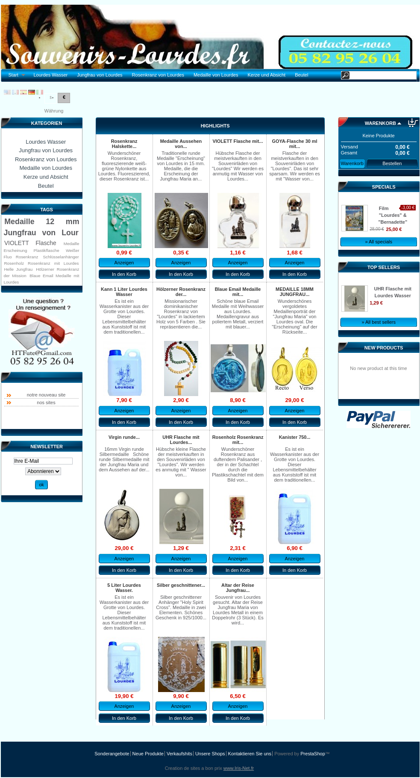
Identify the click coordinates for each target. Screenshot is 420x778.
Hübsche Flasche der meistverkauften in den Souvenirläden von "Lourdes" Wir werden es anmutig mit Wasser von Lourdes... (238, 166)
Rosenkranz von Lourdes (158, 74)
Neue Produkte (148, 753)
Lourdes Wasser (50, 74)
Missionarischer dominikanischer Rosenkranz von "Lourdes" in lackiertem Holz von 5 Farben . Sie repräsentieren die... (181, 314)
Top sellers (383, 267)
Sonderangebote (111, 753)
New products (383, 347)
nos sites (46, 402)
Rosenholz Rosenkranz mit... (238, 440)
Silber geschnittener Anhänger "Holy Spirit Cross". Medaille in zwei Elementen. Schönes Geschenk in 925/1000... (181, 607)
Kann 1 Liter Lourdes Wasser (124, 292)
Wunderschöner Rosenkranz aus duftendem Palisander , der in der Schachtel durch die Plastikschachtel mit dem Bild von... (238, 464)
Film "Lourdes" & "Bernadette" (392, 215)
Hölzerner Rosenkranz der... (181, 292)
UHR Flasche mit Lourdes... (180, 440)
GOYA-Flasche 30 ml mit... (294, 144)
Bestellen (392, 163)
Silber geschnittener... (181, 585)
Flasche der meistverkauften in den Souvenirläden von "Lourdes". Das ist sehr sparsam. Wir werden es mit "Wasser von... (294, 166)
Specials (384, 186)
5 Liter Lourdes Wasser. (124, 588)
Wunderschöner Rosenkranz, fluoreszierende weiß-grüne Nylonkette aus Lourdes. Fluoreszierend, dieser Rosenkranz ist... (124, 166)
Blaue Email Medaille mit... (238, 292)
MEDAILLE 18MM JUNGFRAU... (295, 292)
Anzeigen (124, 262)
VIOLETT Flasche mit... (238, 141)
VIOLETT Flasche (30, 243)
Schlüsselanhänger (61, 256)
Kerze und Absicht (266, 74)
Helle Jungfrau (18, 269)
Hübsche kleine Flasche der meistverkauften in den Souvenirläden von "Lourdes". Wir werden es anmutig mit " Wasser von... (181, 462)
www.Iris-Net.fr (238, 768)
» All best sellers (378, 322)
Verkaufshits (179, 753)
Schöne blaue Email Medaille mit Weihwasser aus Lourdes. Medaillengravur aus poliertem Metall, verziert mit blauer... (238, 314)
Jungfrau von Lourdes (99, 74)
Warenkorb (380, 123)
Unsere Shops (210, 753)
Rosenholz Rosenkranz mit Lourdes (41, 263)
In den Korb (124, 274)
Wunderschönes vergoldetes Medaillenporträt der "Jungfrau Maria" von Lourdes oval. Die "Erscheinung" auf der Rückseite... (294, 316)
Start (15, 75)
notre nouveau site (46, 394)
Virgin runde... (124, 437)
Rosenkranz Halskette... (124, 144)
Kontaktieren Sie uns (250, 753)
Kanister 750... (295, 437)
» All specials (378, 241)
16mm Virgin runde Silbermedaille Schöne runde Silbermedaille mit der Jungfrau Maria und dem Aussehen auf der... (124, 459)
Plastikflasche (46, 250)
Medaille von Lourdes (216, 74)
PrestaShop (312, 753)
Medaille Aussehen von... (181, 144)
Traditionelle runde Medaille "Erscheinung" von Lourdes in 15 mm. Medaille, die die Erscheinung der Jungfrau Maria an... (181, 166)
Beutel (301, 74)
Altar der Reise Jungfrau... (237, 588)
